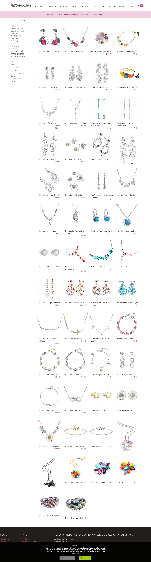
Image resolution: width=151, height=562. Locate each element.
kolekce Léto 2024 (17, 29)
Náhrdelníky (39, 6)
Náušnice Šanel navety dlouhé (50, 159)
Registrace (131, 6)
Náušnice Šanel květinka (74, 195)
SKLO (13, 81)
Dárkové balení (16, 78)
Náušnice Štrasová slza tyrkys (128, 303)
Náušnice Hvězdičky (98, 410)
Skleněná (16, 70)
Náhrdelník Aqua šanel (99, 267)
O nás (102, 6)
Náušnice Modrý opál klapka (101, 231)
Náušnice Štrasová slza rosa (75, 303)
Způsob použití (16, 62)
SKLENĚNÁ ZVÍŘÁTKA (18, 51)
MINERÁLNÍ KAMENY (18, 57)
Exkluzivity (84, 6)
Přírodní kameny (18, 73)
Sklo (94, 6)
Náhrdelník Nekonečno (74, 410)
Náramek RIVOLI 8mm (73, 374)
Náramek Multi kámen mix (127, 87)
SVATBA (13, 49)
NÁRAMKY (14, 38)
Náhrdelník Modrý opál (125, 231)
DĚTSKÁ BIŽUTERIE (17, 54)
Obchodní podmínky (29, 541)
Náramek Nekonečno (47, 410)
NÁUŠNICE (14, 41)
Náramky (63, 6)
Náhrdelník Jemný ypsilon (49, 231)
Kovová (15, 67)
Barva (13, 76)
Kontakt (112, 6)
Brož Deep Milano (98, 482)
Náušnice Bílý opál (46, 267)
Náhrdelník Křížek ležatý (74, 339)
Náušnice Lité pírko (72, 87)
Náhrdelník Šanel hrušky (126, 195)
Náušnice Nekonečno (125, 374)
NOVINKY (14, 26)
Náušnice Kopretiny (124, 410)
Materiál (19, 20)
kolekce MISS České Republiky (17, 32)
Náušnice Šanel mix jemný (49, 195)
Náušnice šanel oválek (99, 159)
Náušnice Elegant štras (99, 87)
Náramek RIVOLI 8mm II (48, 374)
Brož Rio (120, 482)
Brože (74, 6)
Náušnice (52, 6)
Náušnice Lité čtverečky (48, 87)
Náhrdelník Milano (72, 482)
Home (12, 20)
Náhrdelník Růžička (72, 51)
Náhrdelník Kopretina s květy (50, 446)
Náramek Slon (96, 446)
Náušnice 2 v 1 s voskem (74, 159)
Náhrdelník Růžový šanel (126, 267)
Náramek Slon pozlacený (74, 446)
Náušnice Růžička (46, 51)
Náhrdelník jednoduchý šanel (76, 123)
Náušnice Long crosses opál (49, 303)
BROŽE (13, 44)
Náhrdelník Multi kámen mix (127, 51)
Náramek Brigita (71, 518)
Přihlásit (122, 6)
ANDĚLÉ (14, 59)
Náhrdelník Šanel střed (48, 123)
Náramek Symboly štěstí (100, 374)
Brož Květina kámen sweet (101, 51)
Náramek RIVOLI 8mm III (126, 339)
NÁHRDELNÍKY (16, 36)
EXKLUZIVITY (15, 46)
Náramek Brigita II (46, 515)
